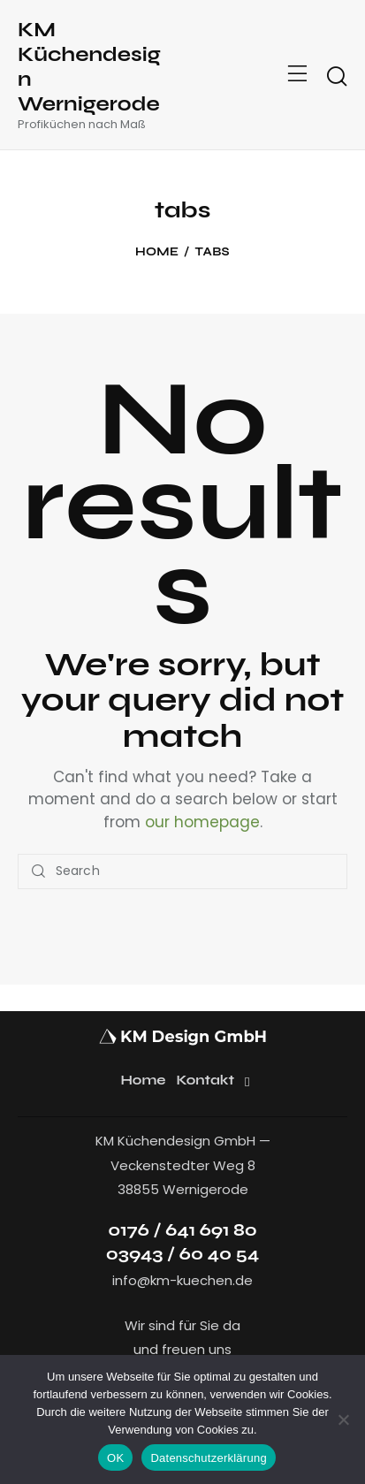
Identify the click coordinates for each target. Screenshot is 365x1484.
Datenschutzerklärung (208, 1458)
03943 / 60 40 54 (182, 1254)
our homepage (202, 822)
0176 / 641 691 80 (182, 1230)
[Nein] (343, 1419)
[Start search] (336, 77)
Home (157, 252)
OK (115, 1458)
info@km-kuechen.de (182, 1280)
